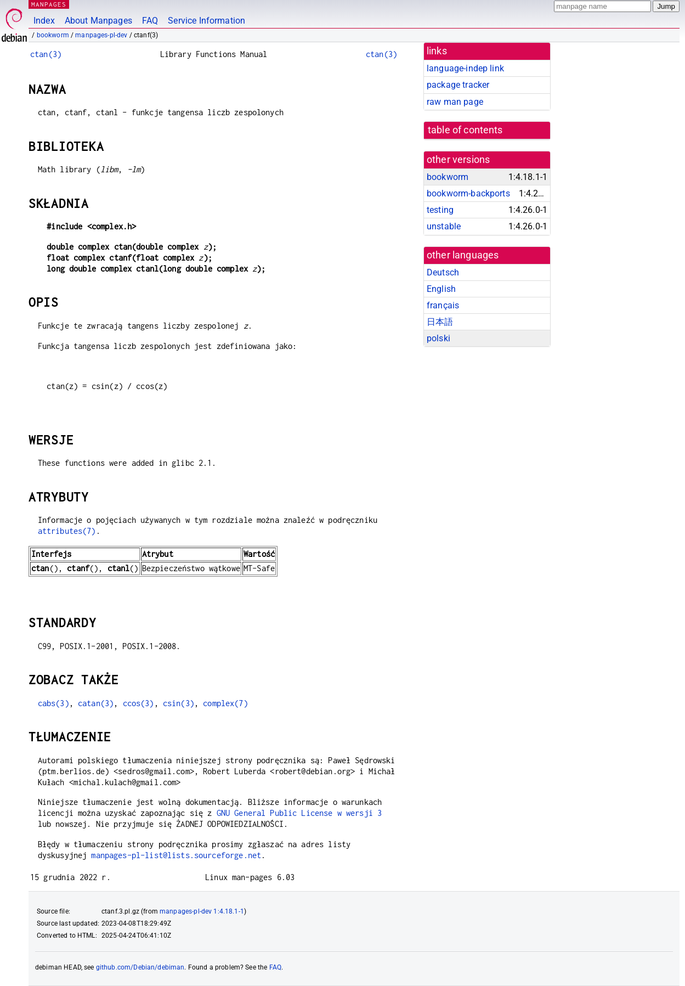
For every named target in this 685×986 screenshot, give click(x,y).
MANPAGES (48, 4)
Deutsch (443, 272)
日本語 (440, 322)
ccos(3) (138, 703)
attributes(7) (67, 531)
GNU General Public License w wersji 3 (299, 813)
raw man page (455, 102)
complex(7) (225, 703)
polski (438, 338)
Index (44, 20)
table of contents (465, 130)
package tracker (458, 85)
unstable (444, 226)
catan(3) (96, 703)
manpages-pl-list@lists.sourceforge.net (176, 855)
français (443, 305)
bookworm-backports (468, 193)
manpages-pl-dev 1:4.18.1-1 (202, 911)
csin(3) (178, 703)
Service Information (206, 20)
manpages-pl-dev (101, 35)
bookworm (53, 35)
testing (440, 210)
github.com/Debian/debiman (140, 967)
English (441, 289)
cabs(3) (53, 703)
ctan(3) (45, 54)
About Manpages (98, 20)
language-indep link (465, 68)
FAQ (150, 20)
